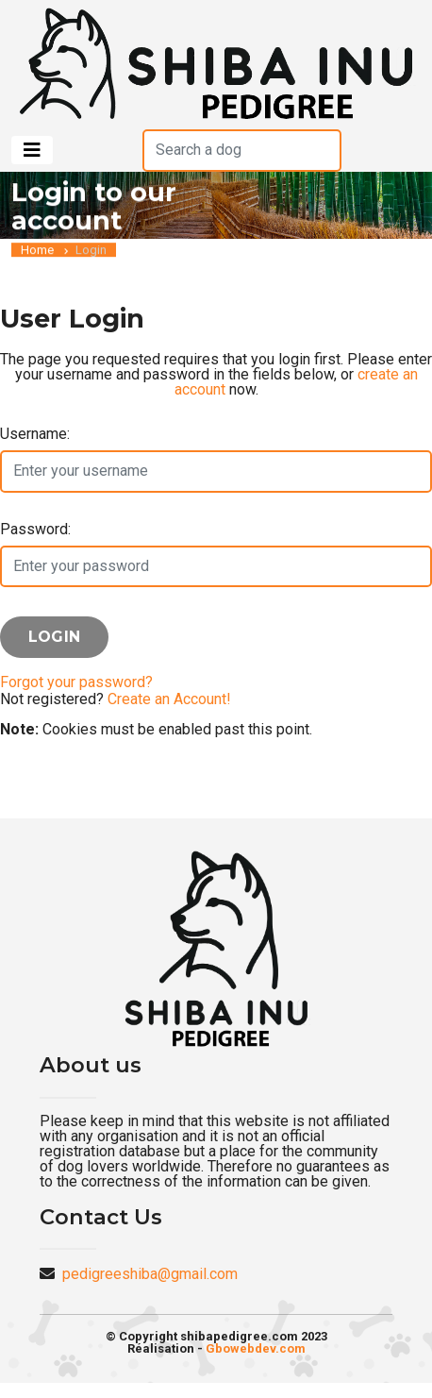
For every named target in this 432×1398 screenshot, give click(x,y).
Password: (35, 529)
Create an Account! (169, 699)
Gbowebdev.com (256, 1348)
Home (37, 251)
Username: (35, 434)
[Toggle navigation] (32, 150)
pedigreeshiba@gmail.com (150, 1274)
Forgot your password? (76, 682)
